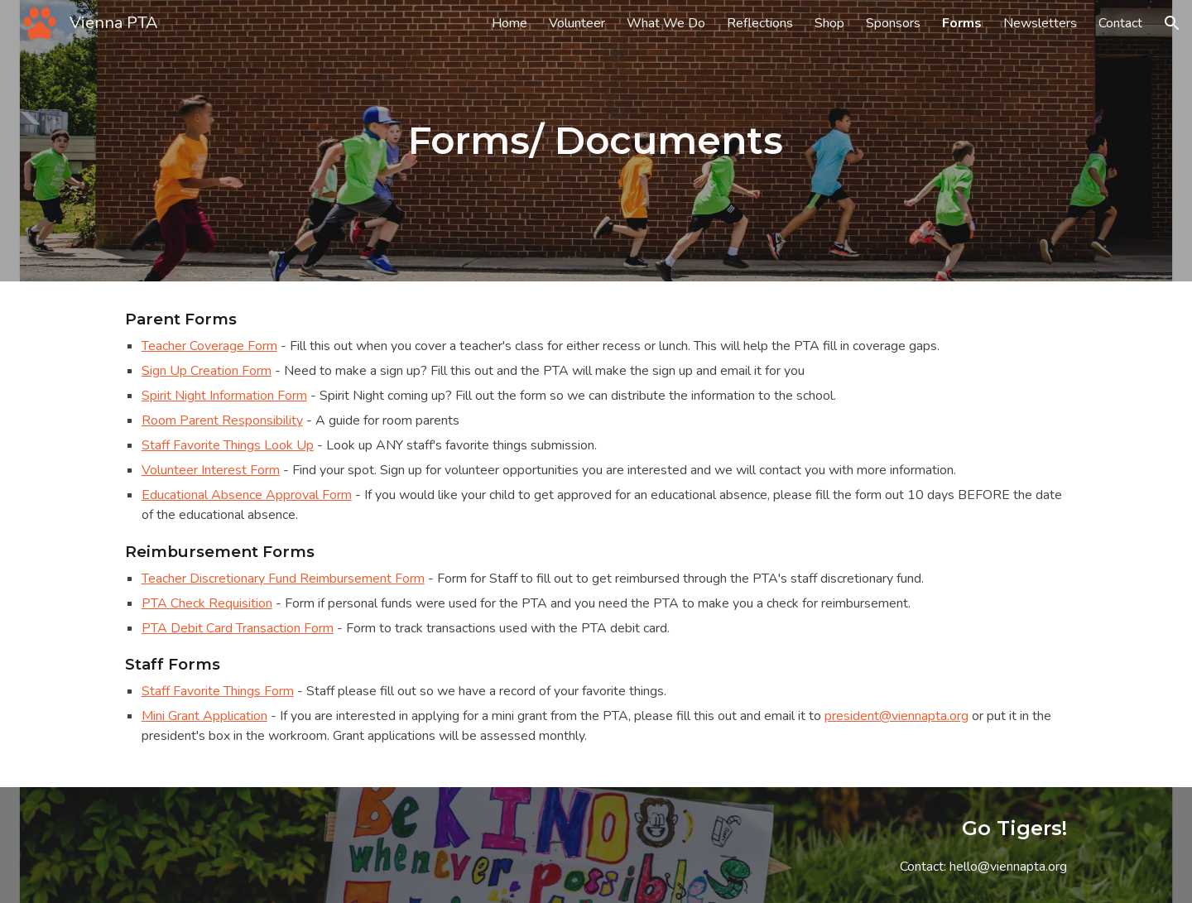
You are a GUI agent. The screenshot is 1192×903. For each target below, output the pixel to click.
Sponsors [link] (893, 23)
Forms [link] (962, 23)
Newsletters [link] (1040, 23)
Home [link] (509, 23)
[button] (1172, 23)
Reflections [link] (760, 23)
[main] (596, 141)
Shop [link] (829, 23)
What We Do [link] (666, 23)
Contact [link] (1120, 23)
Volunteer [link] (577, 23)
